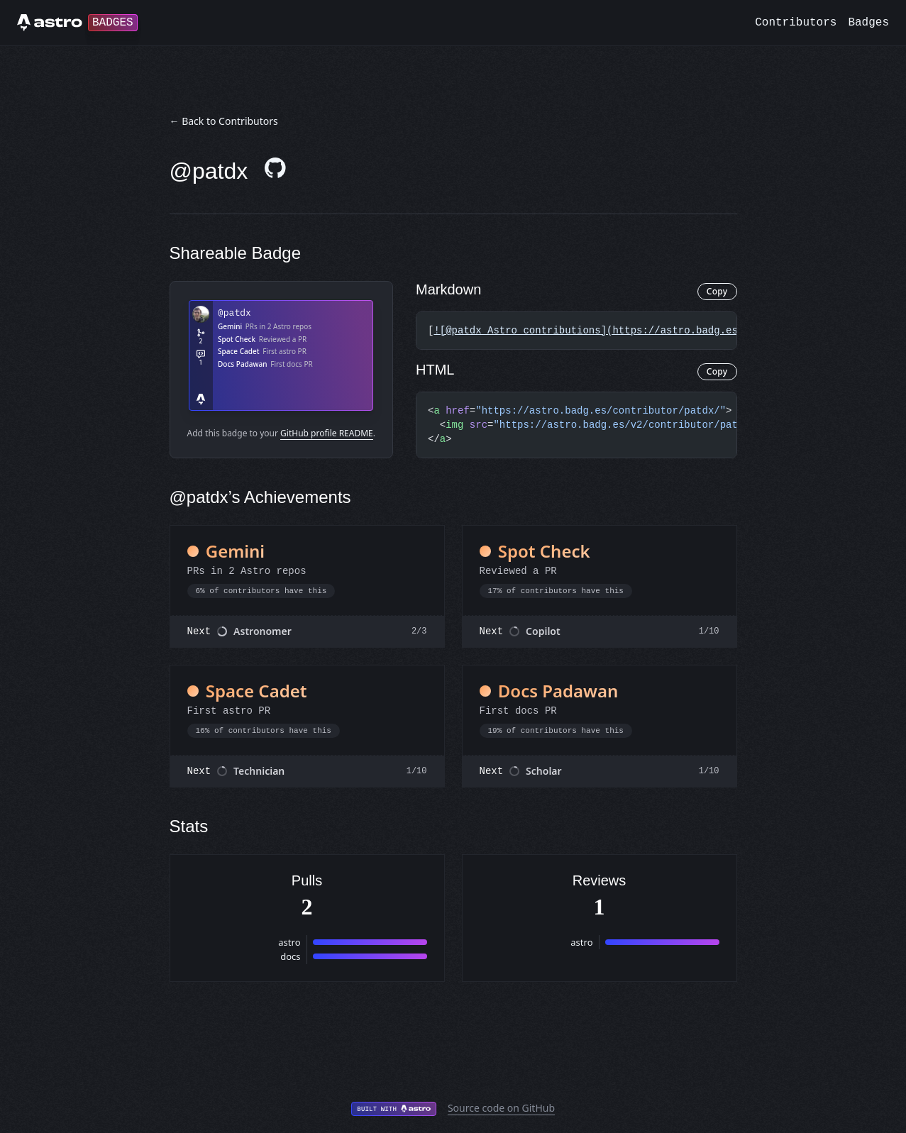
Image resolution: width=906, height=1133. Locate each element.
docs (290, 956)
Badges (868, 23)
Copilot (543, 631)
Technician (258, 771)
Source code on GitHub (501, 1108)
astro (289, 942)
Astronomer (262, 631)
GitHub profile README (326, 433)
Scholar (544, 771)
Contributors (795, 23)
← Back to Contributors (224, 121)
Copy (717, 291)
